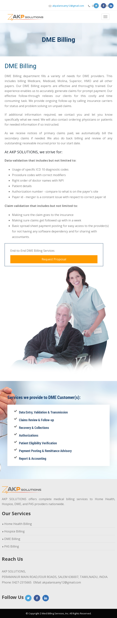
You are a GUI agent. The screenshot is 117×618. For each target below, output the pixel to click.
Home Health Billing (18, 524)
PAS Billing (11, 546)
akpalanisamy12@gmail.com (66, 5)
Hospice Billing (14, 531)
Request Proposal (54, 259)
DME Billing (12, 539)
